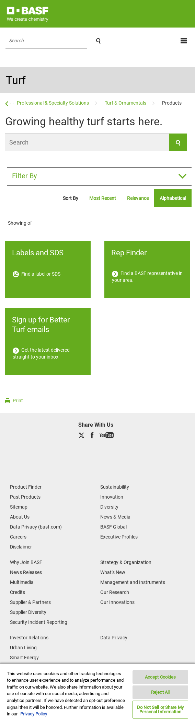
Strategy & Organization (125, 562)
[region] (97, 693)
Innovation (111, 497)
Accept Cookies (160, 677)
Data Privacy (113, 637)
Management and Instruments (132, 582)
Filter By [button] (24, 176)
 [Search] (98, 41)
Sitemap (18, 507)
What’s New (112, 572)
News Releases (26, 572)
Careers (18, 537)
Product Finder (26, 487)
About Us (20, 517)
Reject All (160, 692)
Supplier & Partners (30, 602)
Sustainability (114, 487)
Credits (17, 592)
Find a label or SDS (36, 274)
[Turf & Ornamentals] (126, 103)
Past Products (25, 497)
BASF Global (113, 527)
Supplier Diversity (28, 612)
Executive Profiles (119, 537)
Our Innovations (117, 602)
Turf (16, 80)
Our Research (114, 592)
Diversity (109, 507)
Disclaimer (21, 547)
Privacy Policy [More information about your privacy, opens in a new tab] (33, 713)
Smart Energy (24, 657)
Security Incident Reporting (38, 622)
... (12, 102)
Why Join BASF (26, 562)
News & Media (115, 517)
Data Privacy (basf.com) (36, 527)
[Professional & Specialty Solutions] (53, 103)
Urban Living (23, 647)
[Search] (96, 142)
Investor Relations (29, 637)
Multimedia (22, 582)
